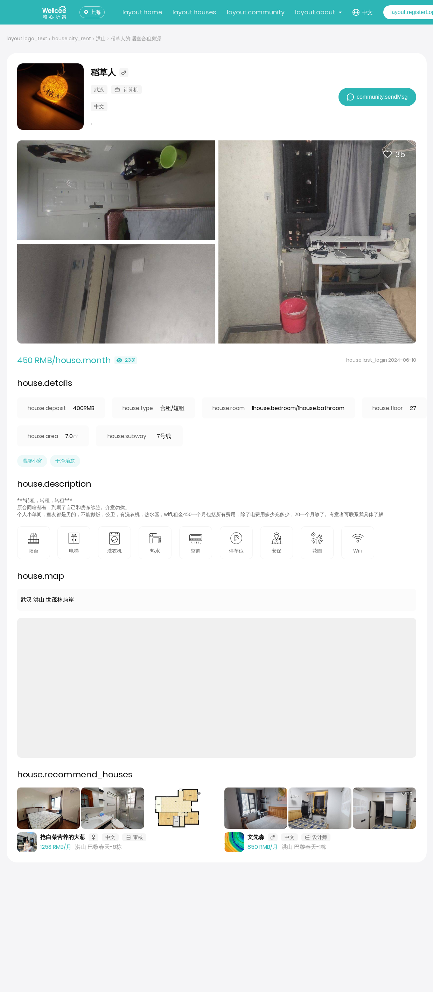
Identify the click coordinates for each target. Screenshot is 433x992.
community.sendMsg (377, 96)
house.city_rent (71, 38)
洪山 (101, 38)
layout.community (256, 12)
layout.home (142, 12)
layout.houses (194, 12)
